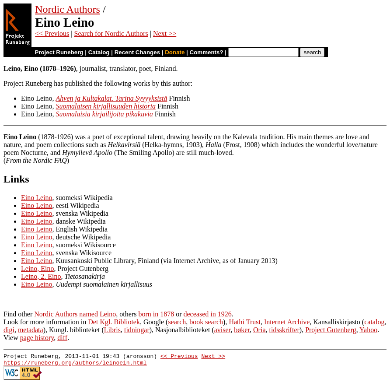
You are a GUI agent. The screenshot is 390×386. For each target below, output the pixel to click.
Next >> (164, 33)
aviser (222, 329)
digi (8, 329)
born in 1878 (156, 314)
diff (62, 337)
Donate (175, 52)
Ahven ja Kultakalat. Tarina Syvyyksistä (111, 98)
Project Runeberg (59, 52)
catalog (374, 322)
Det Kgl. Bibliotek (114, 322)
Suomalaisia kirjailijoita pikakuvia (104, 114)
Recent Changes (137, 52)
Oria (259, 329)
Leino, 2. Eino (41, 276)
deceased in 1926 (208, 314)
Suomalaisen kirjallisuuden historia (106, 106)
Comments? (206, 52)
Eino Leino (36, 197)
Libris (112, 329)
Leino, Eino (37, 268)
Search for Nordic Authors (111, 33)
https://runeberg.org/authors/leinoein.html (75, 365)
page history (37, 337)
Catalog (99, 52)
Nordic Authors (67, 9)
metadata (30, 329)
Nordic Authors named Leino (75, 314)
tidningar (137, 329)
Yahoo (368, 329)
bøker (242, 329)
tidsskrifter (284, 329)
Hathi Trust (244, 322)
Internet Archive (287, 322)
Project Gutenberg (330, 329)
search (177, 322)
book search (206, 322)
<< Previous (52, 33)
